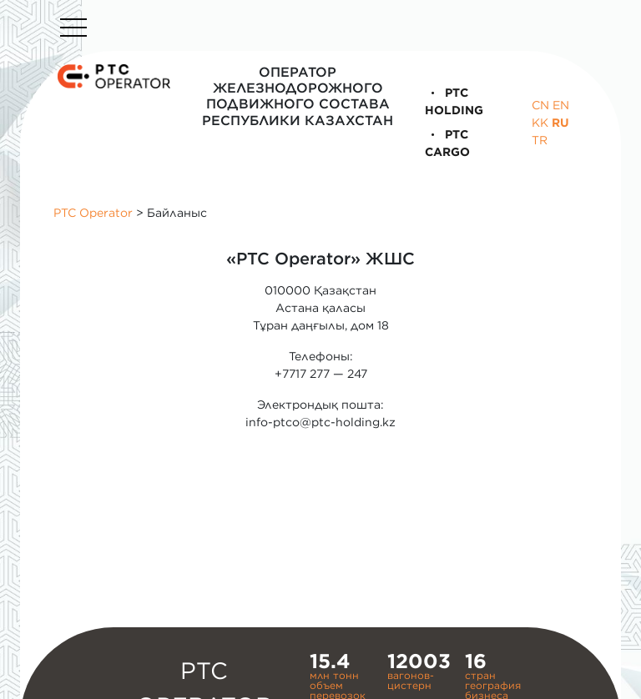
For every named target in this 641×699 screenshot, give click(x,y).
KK (540, 122)
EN (561, 105)
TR (540, 140)
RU (560, 122)
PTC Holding (454, 101)
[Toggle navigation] (73, 27)
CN (540, 105)
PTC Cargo (447, 143)
